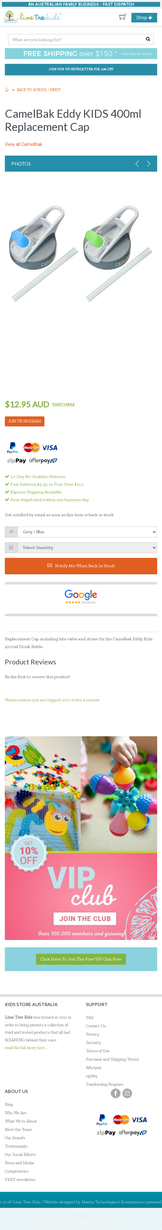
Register (83, 1221)
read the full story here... (26, 1047)
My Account (55, 1221)
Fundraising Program (104, 1084)
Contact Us (96, 1025)
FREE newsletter (20, 1179)
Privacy (92, 1034)
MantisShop (81, 1209)
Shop (146, 17)
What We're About (21, 1121)
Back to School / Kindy (39, 90)
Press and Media (19, 1162)
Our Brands (15, 1137)
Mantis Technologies (99, 1202)
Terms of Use (98, 1050)
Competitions (16, 1171)
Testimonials (16, 1146)
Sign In (106, 1221)
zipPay (92, 1075)
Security (93, 1042)
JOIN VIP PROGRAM (24, 421)
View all (23, 144)
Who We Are (15, 1112)
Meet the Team (18, 1129)
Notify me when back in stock (81, 565)
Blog (9, 1104)
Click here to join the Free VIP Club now (81, 959)
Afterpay (93, 1067)
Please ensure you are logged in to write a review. (52, 700)
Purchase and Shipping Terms (112, 1059)
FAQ (90, 1017)
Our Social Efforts (20, 1154)
